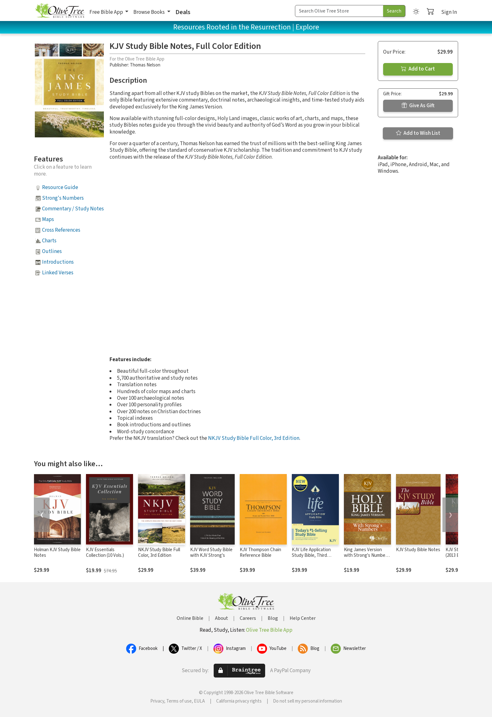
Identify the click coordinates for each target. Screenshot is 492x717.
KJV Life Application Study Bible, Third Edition (311, 555)
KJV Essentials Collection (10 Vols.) (105, 552)
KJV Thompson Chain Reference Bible (260, 552)
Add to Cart (418, 69)
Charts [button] (49, 241)
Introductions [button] (58, 262)
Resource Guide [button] (60, 187)
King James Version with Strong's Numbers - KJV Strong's (366, 555)
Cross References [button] (61, 230)
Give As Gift (418, 105)
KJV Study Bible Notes (418, 549)
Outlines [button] (52, 251)
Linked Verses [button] (57, 273)
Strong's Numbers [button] (63, 198)
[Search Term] (339, 11)
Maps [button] (48, 219)
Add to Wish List (418, 133)
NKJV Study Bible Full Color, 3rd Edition (253, 438)
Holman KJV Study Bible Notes (57, 552)
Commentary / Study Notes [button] (73, 209)
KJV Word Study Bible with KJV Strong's (211, 552)
